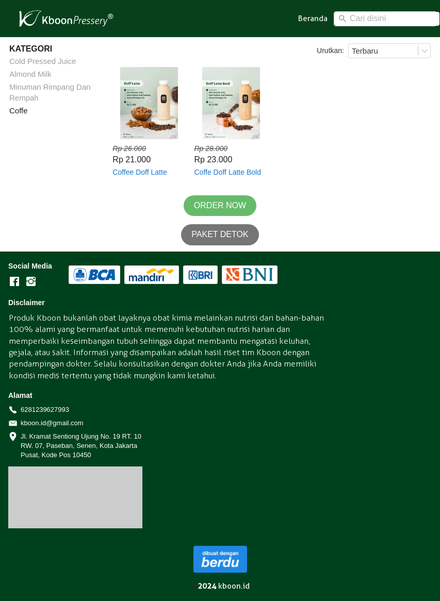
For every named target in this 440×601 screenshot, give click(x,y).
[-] (14, 282)
